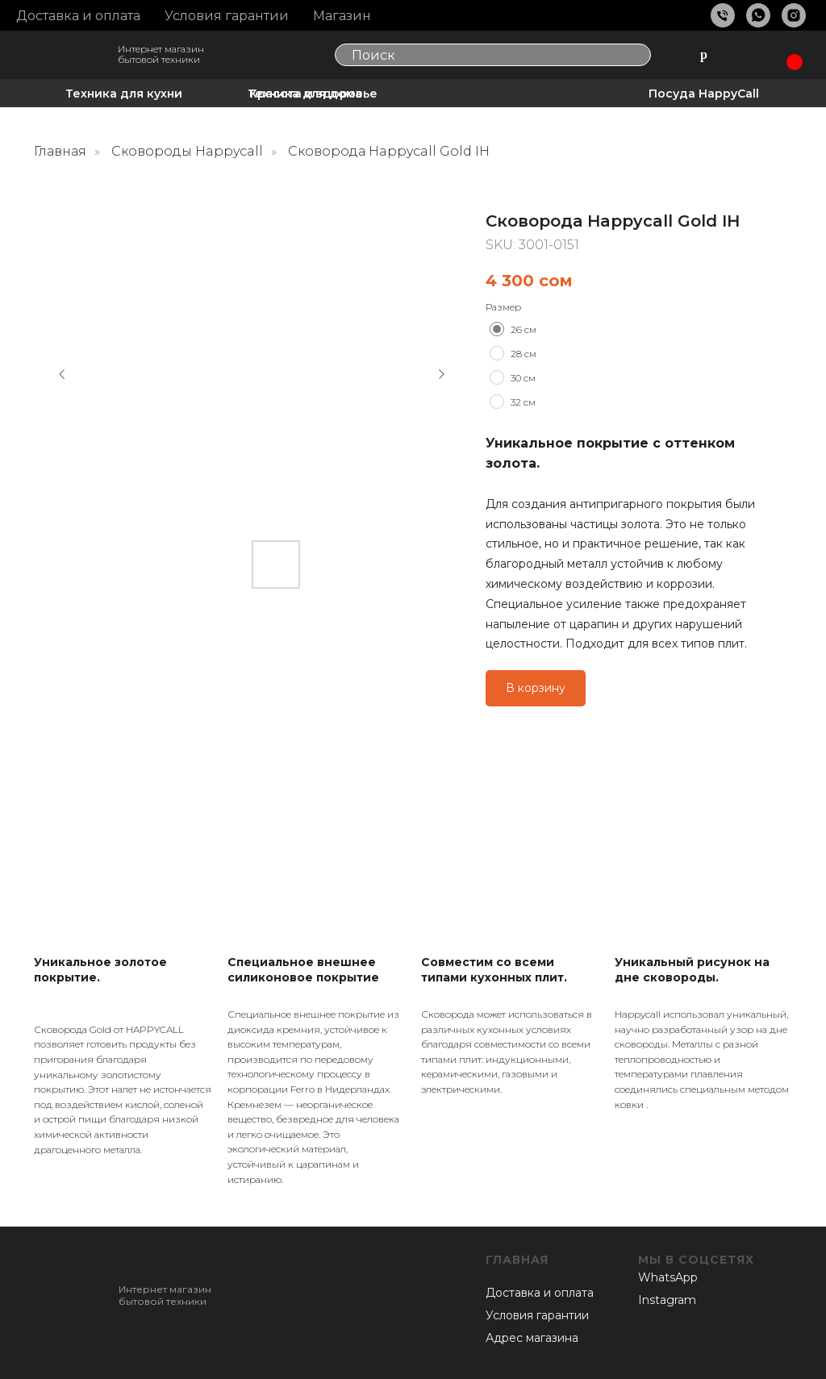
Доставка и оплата (78, 15)
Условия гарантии (227, 15)
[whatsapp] (758, 15)
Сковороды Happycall (187, 151)
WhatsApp (668, 1277)
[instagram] (794, 15)
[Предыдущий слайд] (62, 374)
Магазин (342, 15)
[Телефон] (723, 15)
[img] (69, 56)
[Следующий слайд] (441, 374)
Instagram (667, 1300)
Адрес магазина (532, 1338)
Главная (60, 151)
